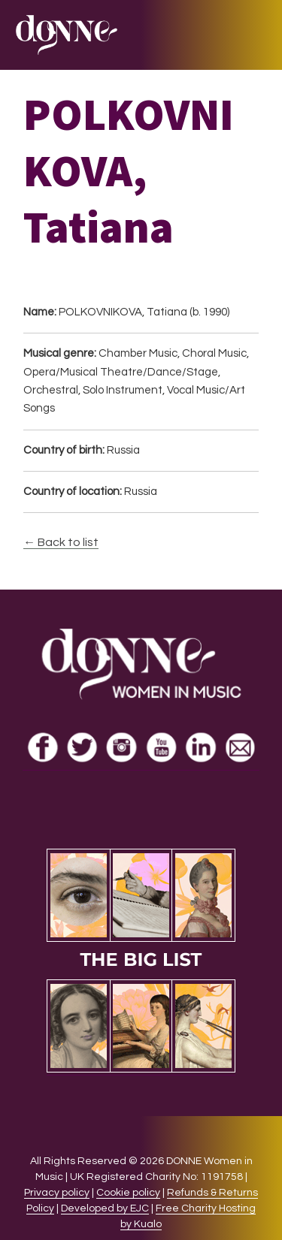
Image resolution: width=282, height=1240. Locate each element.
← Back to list (61, 542)
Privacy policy (56, 1192)
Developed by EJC (105, 1208)
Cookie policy (128, 1192)
